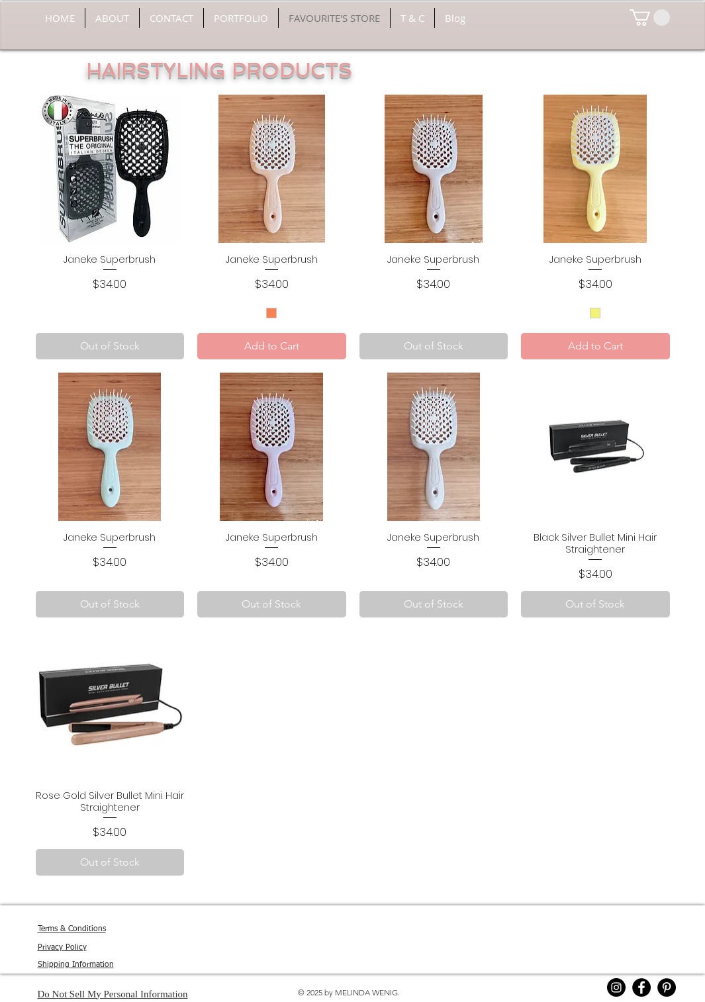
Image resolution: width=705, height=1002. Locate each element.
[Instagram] (616, 987)
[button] (650, 17)
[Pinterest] (666, 987)
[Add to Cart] (271, 346)
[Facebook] (641, 987)
